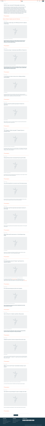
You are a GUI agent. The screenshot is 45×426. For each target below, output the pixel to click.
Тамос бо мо (4, 423)
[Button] (6, 16)
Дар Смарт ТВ (14, 422)
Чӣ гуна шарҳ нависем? (5, 422)
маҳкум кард (25, 280)
